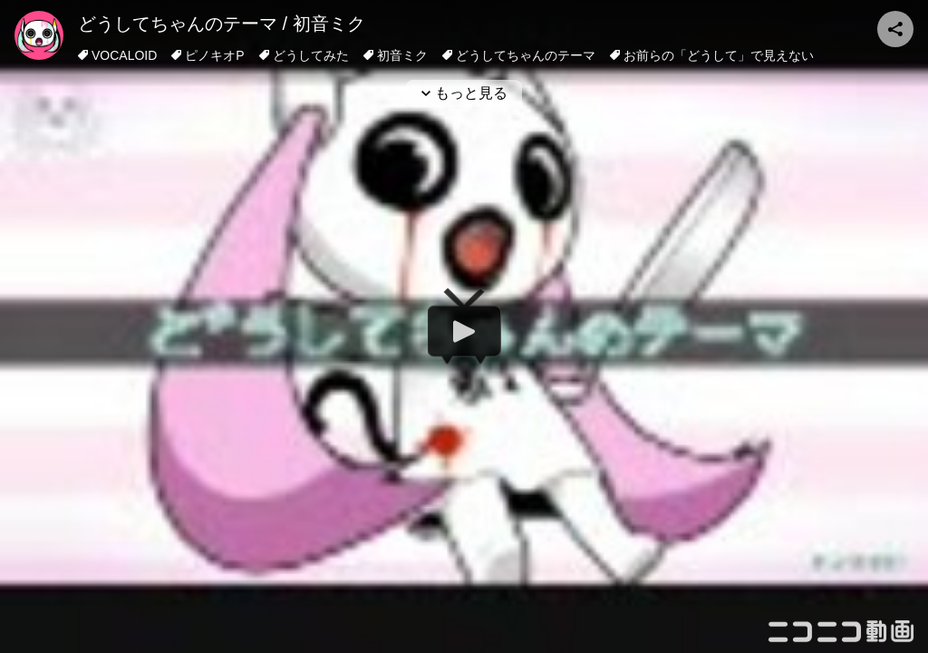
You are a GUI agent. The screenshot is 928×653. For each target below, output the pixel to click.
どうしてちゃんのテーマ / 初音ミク (221, 24)
